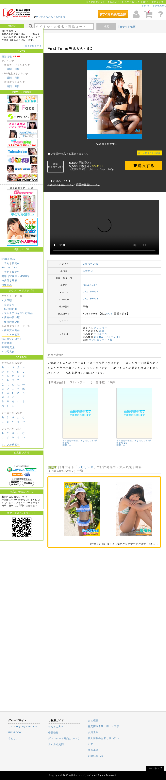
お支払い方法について (60, 181)
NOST (110, 310)
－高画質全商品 (11, 330)
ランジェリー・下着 (100, 336)
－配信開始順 (9, 309)
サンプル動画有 (11, 444)
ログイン (145, 6)
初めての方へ (159, 6)
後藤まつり (109, 440)
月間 (17, 69)
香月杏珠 (54, 442)
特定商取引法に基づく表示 (103, 726)
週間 (9, 69)
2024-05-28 (90, 282)
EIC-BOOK (15, 732)
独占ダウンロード (12, 338)
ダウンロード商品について (63, 738)
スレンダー (100, 325)
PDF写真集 (8, 347)
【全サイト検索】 (127, 26)
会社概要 (93, 720)
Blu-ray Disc (90, 260)
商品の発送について (88, 181)
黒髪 (101, 328)
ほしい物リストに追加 (149, 150)
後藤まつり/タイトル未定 (116, 437)
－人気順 (7, 300)
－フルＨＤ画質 (11, 334)
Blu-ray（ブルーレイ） (108, 333)
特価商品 (7, 284)
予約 (6, 263)
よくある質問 (56, 744)
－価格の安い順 (11, 317)
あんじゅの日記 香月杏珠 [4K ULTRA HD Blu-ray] (65, 438)
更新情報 (7, 56)
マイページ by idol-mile (22, 726)
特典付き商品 (9, 280)
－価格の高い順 (11, 321)
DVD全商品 (8, 259)
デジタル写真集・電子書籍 (50, 16)
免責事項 (93, 750)
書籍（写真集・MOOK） (16, 276)
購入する (144, 162)
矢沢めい (88, 268)
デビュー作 (100, 330)
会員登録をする (33, 46)
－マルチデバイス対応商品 (17, 313)
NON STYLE (90, 289)
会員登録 (53, 732)
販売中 (16, 263)
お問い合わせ (96, 756)
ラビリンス (86, 464)
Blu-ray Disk (9, 267)
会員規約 (93, 732)
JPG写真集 (8, 351)
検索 (106, 26)
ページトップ (155, 768)
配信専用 (7, 343)
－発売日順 (8, 304)
